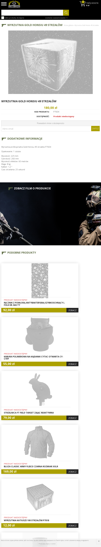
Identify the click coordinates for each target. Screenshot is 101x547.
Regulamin (31, 508)
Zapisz (95, 128)
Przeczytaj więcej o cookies (47, 544)
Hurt (45, 499)
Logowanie (48, 502)
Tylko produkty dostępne (12, 17)
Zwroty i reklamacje (31, 513)
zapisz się (91, 506)
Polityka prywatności (48, 513)
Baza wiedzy (32, 499)
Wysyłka (30, 505)
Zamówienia (48, 508)
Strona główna (68, 25)
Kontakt (30, 517)
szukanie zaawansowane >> (56, 18)
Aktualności (31, 502)
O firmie (30, 496)
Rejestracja (48, 505)
